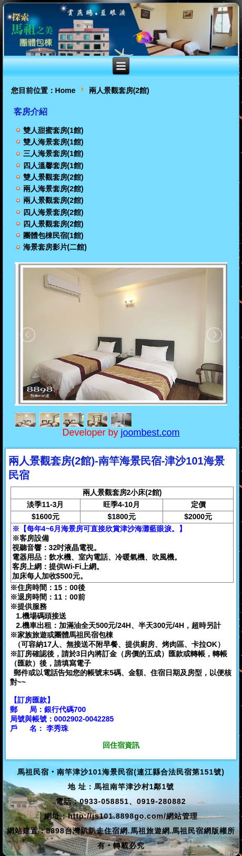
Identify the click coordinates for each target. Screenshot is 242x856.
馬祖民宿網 (191, 831)
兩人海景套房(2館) (53, 188)
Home (65, 90)
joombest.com (150, 432)
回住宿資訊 (121, 745)
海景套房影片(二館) (55, 247)
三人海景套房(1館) (53, 153)
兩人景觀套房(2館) (53, 200)
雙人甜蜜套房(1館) (53, 130)
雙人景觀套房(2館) (53, 177)
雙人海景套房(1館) (53, 142)
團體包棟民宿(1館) (53, 235)
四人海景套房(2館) (53, 212)
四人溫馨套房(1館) (53, 165)
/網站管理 (181, 816)
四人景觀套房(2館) (53, 224)
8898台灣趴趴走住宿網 (87, 831)
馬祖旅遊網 (150, 831)
